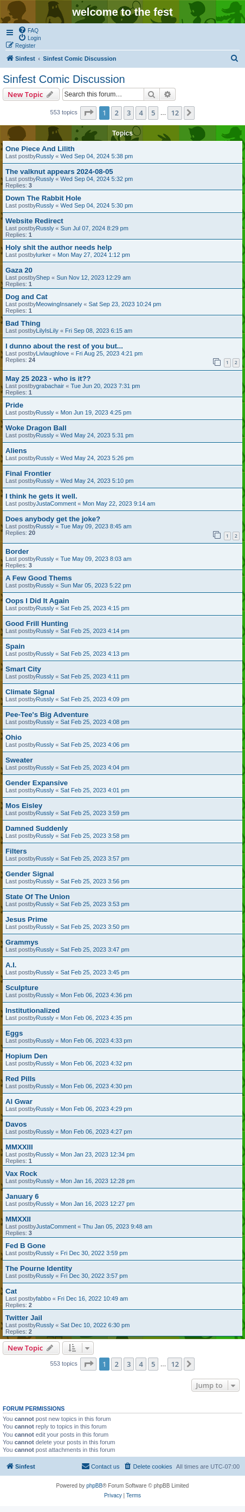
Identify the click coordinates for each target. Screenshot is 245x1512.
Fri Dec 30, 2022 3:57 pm (94, 1275)
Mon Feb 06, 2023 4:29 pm (96, 1109)
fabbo (43, 1298)
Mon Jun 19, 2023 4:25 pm (96, 412)
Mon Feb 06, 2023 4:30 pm (96, 1086)
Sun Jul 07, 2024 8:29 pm (94, 228)
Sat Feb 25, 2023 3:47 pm (95, 949)
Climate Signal (30, 692)
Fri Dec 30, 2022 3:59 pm (94, 1253)
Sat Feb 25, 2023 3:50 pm (95, 926)
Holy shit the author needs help (58, 247)
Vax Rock (21, 1173)
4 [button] (141, 113)
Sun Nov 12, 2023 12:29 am (93, 277)
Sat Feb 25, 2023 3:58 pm (95, 835)
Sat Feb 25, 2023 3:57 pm (95, 858)
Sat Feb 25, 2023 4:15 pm (95, 608)
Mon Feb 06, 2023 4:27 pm (96, 1131)
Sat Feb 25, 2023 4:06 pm (95, 744)
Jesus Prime (26, 919)
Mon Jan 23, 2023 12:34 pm (98, 1154)
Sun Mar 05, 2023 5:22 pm (96, 585)
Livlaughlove (52, 353)
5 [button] (153, 113)
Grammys (21, 942)
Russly (45, 156)
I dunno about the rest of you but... (64, 346)
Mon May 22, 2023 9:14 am (118, 503)
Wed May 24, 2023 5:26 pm (97, 458)
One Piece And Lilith (40, 149)
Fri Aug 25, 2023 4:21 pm (109, 353)
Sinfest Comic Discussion (64, 79)
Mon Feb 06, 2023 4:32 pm (96, 1063)
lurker (43, 254)
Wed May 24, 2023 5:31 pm (97, 435)
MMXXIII (19, 1147)
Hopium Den (26, 1056)
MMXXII (18, 1219)
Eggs (14, 1033)
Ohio (13, 737)
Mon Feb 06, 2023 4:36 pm (96, 995)
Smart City (23, 669)
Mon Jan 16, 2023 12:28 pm (98, 1181)
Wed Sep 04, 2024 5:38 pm (97, 156)
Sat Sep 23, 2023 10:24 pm (125, 304)
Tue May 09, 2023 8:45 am (96, 526)
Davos (16, 1124)
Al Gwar (19, 1101)
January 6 (22, 1196)
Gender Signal (29, 874)
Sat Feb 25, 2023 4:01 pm (95, 790)
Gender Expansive (36, 783)
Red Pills (20, 1079)
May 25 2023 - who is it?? (48, 378)
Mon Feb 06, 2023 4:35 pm (96, 1018)
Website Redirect (34, 221)
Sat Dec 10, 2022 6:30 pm (95, 1325)
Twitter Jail (23, 1318)
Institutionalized (32, 1010)
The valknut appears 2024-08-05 (59, 171)
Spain (15, 646)
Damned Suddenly (36, 828)
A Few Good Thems (38, 578)
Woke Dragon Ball (36, 428)
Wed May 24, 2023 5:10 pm (97, 480)
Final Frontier (28, 473)
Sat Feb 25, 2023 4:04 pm (95, 767)
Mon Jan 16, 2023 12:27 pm (98, 1203)
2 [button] (116, 113)
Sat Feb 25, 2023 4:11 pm (95, 676)
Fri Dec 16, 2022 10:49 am (92, 1298)
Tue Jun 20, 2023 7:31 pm (105, 386)
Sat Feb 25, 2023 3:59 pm (95, 813)
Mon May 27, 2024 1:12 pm (93, 254)
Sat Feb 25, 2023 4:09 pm (95, 699)
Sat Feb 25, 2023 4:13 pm (95, 653)
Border (17, 551)
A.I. (11, 965)
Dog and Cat (26, 297)
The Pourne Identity (38, 1268)
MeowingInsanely (59, 304)
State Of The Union (37, 897)
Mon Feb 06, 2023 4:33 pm (96, 1040)
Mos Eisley (23, 806)
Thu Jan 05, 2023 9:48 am (117, 1226)
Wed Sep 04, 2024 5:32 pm (97, 179)
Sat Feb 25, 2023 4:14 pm (95, 631)
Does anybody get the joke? (52, 519)
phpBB (94, 1486)
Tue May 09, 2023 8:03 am (96, 558)
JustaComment (56, 503)
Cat (11, 1291)
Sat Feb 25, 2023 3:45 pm (95, 972)
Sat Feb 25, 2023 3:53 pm (95, 904)
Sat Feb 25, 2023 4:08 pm (95, 722)
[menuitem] (28, 30)
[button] (88, 112)
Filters (16, 851)
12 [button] (175, 113)
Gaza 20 (19, 270)
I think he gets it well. (41, 496)
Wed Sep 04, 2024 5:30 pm (97, 205)
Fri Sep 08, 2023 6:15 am (98, 330)
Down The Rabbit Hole (43, 198)
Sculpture (21, 988)
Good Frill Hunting (36, 623)
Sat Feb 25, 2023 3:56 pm (95, 881)
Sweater (19, 760)
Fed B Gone (25, 1246)
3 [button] (129, 113)
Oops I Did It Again (37, 601)
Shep (43, 277)
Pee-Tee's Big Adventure (46, 714)
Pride (14, 405)
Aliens (16, 451)
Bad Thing (22, 323)
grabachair (50, 386)
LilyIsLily (47, 330)
